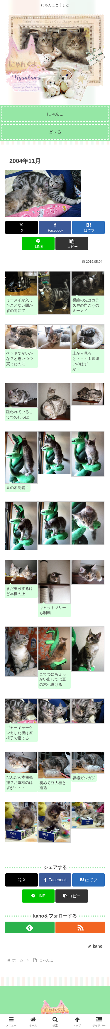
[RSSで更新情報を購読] (80, 927)
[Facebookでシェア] (55, 227)
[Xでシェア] (21, 227)
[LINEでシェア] (38, 243)
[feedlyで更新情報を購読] (30, 927)
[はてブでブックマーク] (88, 227)
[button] (71, 243)
